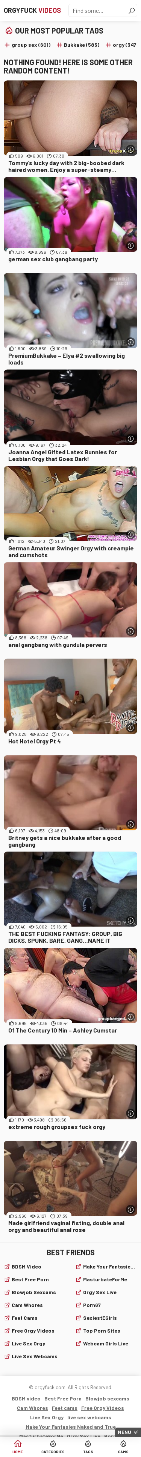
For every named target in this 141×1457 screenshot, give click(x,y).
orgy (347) (125, 44)
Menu (124, 1432)
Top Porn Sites (101, 1330)
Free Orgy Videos (33, 1330)
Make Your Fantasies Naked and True (110, 1266)
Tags (88, 1451)
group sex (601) (31, 44)
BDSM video (26, 1266)
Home (17, 1451)
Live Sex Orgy (28, 1343)
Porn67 (92, 1305)
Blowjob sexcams (34, 1292)
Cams (123, 1451)
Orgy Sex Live (100, 1292)
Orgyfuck (32, 10)
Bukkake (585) (81, 44)
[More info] (130, 149)
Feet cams (25, 1318)
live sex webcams (35, 1356)
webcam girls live (105, 1343)
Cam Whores (27, 1305)
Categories (53, 1451)
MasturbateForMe (105, 1279)
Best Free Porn (30, 1279)
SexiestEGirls (100, 1318)
